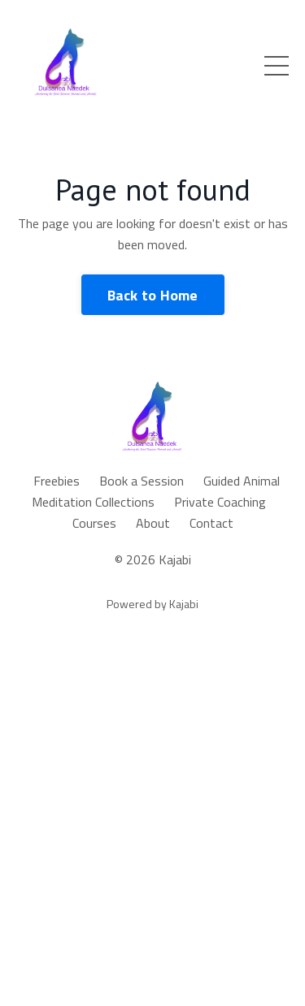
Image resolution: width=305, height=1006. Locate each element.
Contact (211, 523)
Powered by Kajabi (152, 603)
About (153, 523)
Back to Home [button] (152, 295)
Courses (94, 523)
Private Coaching (220, 502)
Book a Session (141, 480)
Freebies (56, 480)
